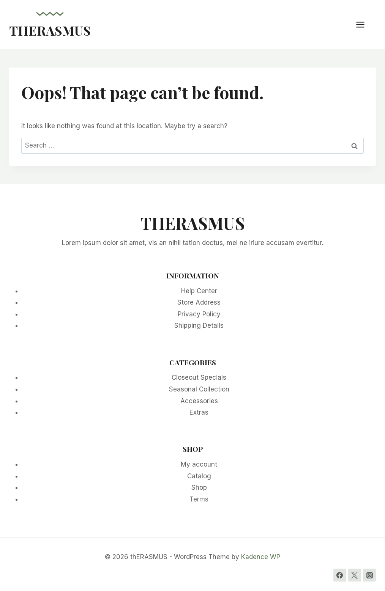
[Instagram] (369, 575)
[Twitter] (354, 575)
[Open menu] (364, 24)
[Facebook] (339, 575)
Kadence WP (260, 557)
